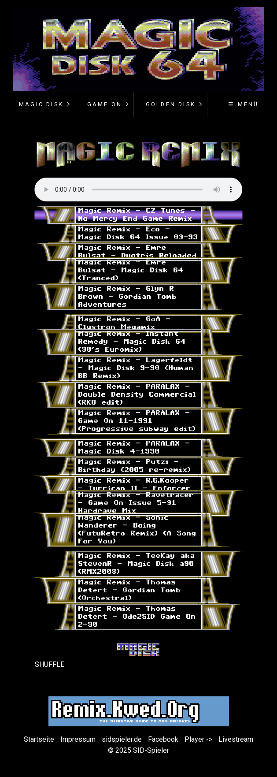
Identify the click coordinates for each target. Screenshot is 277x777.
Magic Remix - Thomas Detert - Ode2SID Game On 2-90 (137, 617)
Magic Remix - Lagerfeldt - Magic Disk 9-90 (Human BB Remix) (136, 368)
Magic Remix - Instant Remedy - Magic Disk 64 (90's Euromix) (132, 342)
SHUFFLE (49, 664)
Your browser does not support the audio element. (138, 189)
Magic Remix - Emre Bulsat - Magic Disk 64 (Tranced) (131, 270)
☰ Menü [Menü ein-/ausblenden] (243, 104)
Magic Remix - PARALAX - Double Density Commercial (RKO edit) (137, 394)
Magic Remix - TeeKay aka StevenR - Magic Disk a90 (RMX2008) (136, 564)
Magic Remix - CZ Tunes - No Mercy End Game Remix (137, 215)
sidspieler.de (122, 739)
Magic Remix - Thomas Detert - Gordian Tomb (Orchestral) (129, 590)
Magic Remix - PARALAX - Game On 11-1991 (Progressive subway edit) (137, 421)
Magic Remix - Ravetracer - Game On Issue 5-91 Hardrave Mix (136, 503)
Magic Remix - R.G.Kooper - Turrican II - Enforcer (134, 484)
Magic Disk (41, 104)
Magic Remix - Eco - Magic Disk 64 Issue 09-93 (138, 233)
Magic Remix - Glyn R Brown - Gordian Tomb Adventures (127, 297)
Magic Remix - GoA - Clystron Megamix (124, 323)
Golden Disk (171, 104)
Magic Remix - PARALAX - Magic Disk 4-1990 (134, 447)
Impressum (78, 739)
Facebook (163, 739)
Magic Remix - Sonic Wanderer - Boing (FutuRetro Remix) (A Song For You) (137, 529)
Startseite (39, 739)
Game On (104, 104)
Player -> (198, 739)
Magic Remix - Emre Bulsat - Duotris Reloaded (137, 252)
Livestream (235, 739)
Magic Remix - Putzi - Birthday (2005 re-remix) (134, 466)
